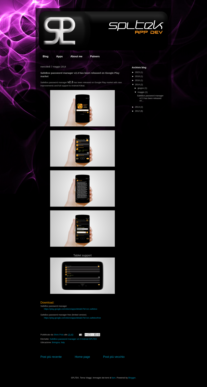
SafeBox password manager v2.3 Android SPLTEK (73, 339)
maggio (141, 92)
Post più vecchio (114, 356)
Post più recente (51, 356)
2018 (137, 76)
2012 (137, 111)
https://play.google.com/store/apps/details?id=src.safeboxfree (72, 318)
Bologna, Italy (58, 342)
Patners (95, 56)
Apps (59, 56)
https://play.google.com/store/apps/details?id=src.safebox (70, 309)
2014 (137, 84)
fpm (113, 378)
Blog (46, 56)
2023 (137, 72)
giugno (141, 88)
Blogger (132, 378)
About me (76, 56)
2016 (137, 80)
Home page (82, 356)
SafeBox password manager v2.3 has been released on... (150, 98)
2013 (137, 107)
